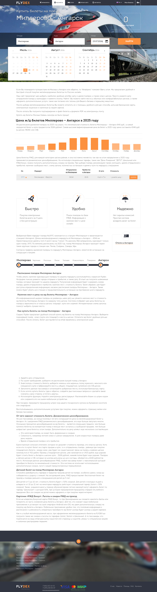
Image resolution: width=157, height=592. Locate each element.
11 (50, 67)
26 (37, 70)
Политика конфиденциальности (50, 590)
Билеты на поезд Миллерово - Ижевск (30, 555)
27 (13, 73)
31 (29, 73)
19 (54, 70)
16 (70, 67)
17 (46, 70)
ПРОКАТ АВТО (83, 2)
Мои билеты (129, 2)
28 (17, 73)
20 (58, 70)
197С (23, 177)
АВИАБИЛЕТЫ (44, 2)
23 (25, 70)
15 (66, 67)
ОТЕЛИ (71, 2)
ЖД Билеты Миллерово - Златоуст (28, 569)
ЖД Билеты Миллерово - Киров (27, 563)
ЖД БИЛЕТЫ (58, 2)
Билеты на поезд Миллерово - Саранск (30, 560)
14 (62, 67)
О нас (112, 586)
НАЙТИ (129, 41)
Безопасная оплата (78, 590)
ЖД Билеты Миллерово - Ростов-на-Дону (31, 566)
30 (25, 73)
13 (58, 67)
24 (29, 70)
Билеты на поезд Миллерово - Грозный (30, 558)
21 (62, 70)
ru (119, 2)
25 (33, 70)
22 (66, 70)
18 (50, 70)
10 (46, 67)
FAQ (132, 586)
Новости (119, 586)
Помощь (126, 586)
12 (54, 67)
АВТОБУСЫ (96, 2)
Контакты (138, 586)
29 (21, 73)
